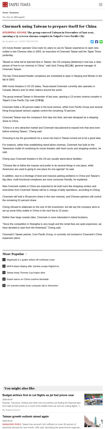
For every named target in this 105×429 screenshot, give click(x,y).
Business (14, 12)
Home (5, 12)
